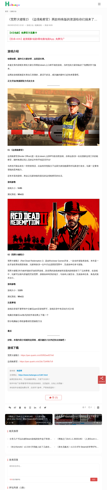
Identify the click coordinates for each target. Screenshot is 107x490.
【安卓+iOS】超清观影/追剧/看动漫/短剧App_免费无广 (36, 39)
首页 (6, 11)
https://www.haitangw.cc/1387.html (33, 375)
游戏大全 (30, 25)
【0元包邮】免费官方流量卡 (22, 33)
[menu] (99, 4)
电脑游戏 (38, 25)
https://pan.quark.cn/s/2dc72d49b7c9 (36, 361)
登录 (11, 479)
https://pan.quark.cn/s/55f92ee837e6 (37, 355)
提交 (93, 479)
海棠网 (19, 371)
